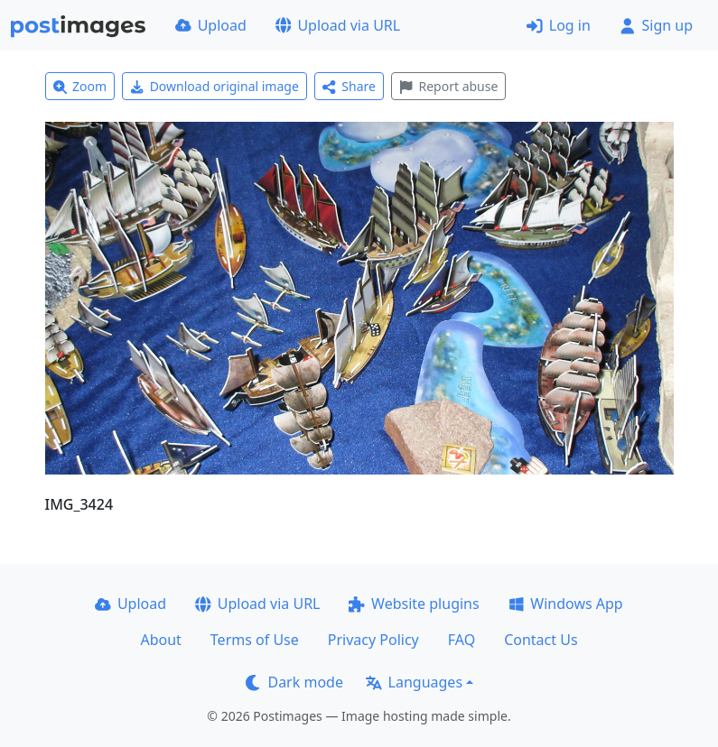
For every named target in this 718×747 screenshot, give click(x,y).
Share (349, 86)
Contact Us (540, 640)
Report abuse (448, 86)
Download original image (214, 86)
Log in (559, 25)
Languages (414, 682)
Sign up (656, 25)
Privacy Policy (373, 640)
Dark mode (294, 682)
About (160, 640)
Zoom (80, 86)
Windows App (565, 603)
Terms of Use (254, 640)
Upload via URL (337, 25)
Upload (211, 25)
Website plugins (414, 603)
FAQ (461, 640)
